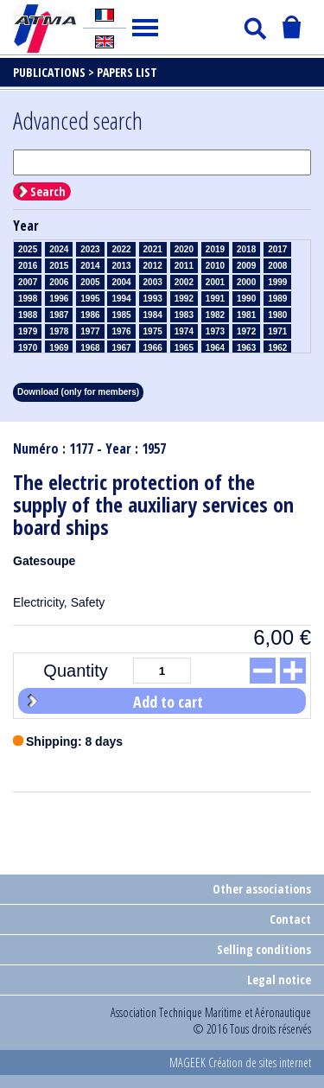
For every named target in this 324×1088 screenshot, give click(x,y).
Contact (290, 919)
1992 (184, 298)
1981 (246, 315)
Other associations (262, 889)
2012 (152, 265)
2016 (27, 265)
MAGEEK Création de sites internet (240, 1062)
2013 (120, 265)
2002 (184, 282)
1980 (277, 315)
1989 (277, 298)
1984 (152, 315)
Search (48, 191)
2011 (184, 265)
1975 (152, 331)
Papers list (127, 72)
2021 (152, 249)
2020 (184, 249)
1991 (215, 298)
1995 (89, 298)
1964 (215, 348)
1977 (89, 331)
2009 (246, 265)
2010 (215, 265)
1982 (215, 315)
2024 (58, 249)
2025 (27, 249)
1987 (58, 315)
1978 (58, 331)
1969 (58, 348)
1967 (120, 348)
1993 (152, 298)
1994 (120, 298)
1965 (184, 348)
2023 (89, 249)
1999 (277, 282)
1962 (277, 348)
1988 (27, 315)
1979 (27, 331)
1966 (152, 348)
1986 (89, 315)
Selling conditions (264, 949)
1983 (184, 315)
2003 (152, 282)
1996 (58, 298)
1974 (184, 331)
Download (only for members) (78, 392)
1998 (27, 298)
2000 (246, 282)
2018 (246, 249)
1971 (277, 331)
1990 (246, 298)
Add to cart (168, 701)
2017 (277, 249)
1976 (120, 331)
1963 (246, 348)
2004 (120, 282)
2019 (215, 249)
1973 (215, 331)
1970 (27, 348)
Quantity (75, 670)
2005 (89, 282)
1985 (120, 315)
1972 (246, 331)
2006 (58, 282)
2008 (277, 265)
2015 (58, 265)
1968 (89, 348)
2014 (89, 265)
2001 (215, 282)
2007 (27, 282)
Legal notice (279, 979)
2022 (120, 249)
